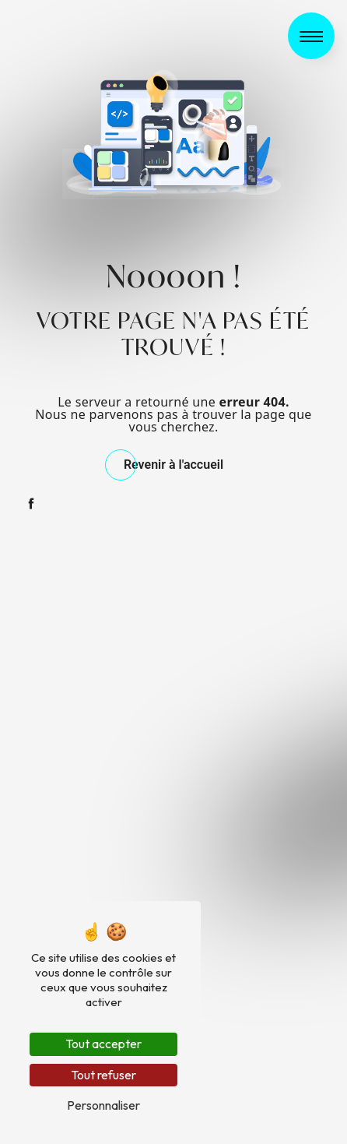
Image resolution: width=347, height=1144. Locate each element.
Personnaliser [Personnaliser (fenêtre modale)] (103, 1105)
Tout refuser (103, 1074)
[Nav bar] (311, 35)
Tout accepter (103, 1043)
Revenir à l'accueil (173, 464)
